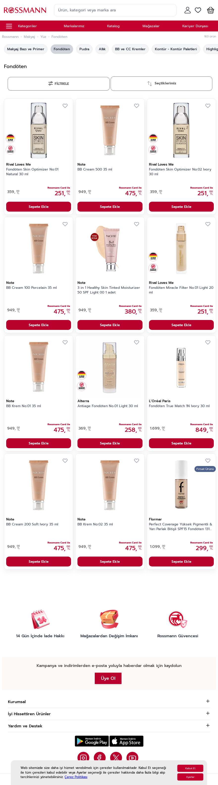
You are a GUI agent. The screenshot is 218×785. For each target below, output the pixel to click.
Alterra (83, 401)
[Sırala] (161, 84)
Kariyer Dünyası (195, 26)
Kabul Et (190, 768)
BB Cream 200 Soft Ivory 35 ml (32, 524)
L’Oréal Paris (159, 401)
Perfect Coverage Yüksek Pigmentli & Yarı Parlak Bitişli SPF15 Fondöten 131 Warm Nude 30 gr (180, 527)
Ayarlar (190, 777)
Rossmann (10, 36)
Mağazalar (151, 26)
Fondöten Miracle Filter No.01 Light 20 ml (181, 290)
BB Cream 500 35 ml (94, 169)
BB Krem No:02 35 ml (95, 524)
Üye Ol (108, 678)
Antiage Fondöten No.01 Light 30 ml (107, 406)
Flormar (155, 519)
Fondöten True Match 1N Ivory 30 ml (179, 406)
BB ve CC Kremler (130, 49)
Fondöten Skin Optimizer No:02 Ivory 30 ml (180, 172)
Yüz (43, 36)
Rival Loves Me (18, 164)
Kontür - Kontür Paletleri (176, 49)
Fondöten (62, 49)
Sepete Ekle (38, 206)
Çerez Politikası (76, 777)
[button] (209, 10)
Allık (102, 49)
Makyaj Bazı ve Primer (25, 49)
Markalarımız (74, 26)
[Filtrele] (58, 83)
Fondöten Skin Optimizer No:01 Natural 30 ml (32, 172)
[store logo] (25, 10)
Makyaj (29, 36)
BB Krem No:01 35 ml (23, 406)
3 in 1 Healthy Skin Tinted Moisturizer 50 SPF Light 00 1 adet (108, 290)
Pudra (84, 49)
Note (81, 164)
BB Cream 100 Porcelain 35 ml (31, 287)
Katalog (113, 26)
